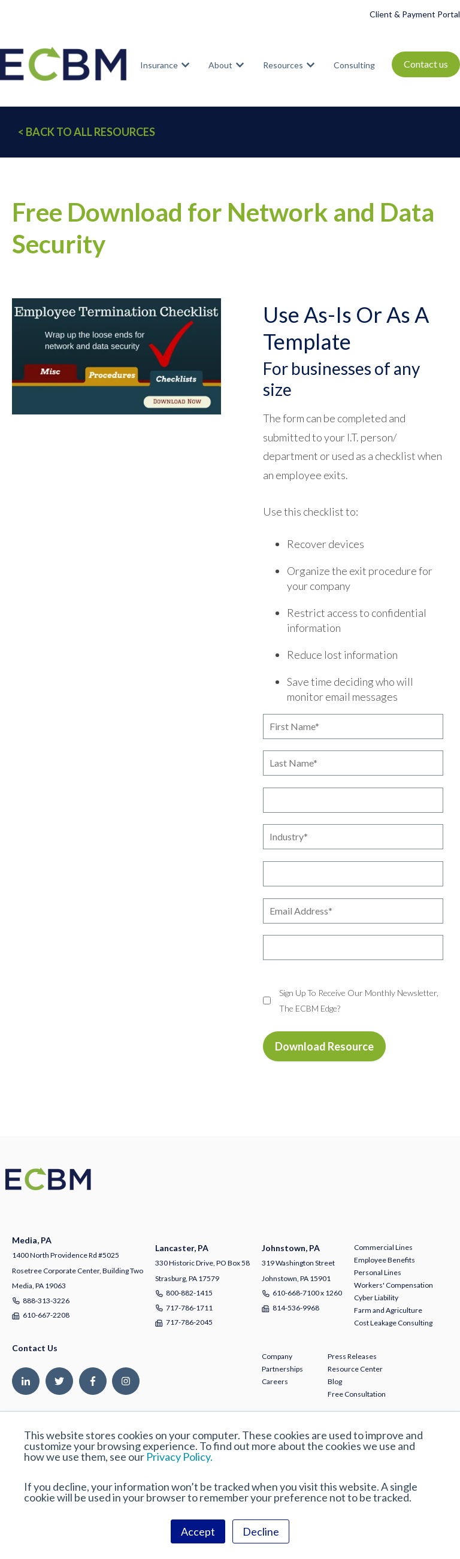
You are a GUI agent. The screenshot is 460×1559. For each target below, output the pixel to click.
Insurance (159, 65)
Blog (335, 1381)
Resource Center (355, 1368)
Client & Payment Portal (415, 14)
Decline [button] (261, 1531)
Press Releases (352, 1356)
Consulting (354, 65)
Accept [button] (198, 1531)
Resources (283, 65)
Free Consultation (357, 1394)
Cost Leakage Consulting (393, 1322)
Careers (275, 1381)
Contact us (426, 63)
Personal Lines (377, 1272)
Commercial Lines (383, 1247)
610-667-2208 (46, 1314)
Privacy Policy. (179, 1456)
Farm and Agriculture (388, 1310)
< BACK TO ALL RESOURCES (86, 131)
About (220, 65)
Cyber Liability (376, 1297)
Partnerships (282, 1368)
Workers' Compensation (393, 1285)
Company (277, 1356)
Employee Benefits (384, 1259)
